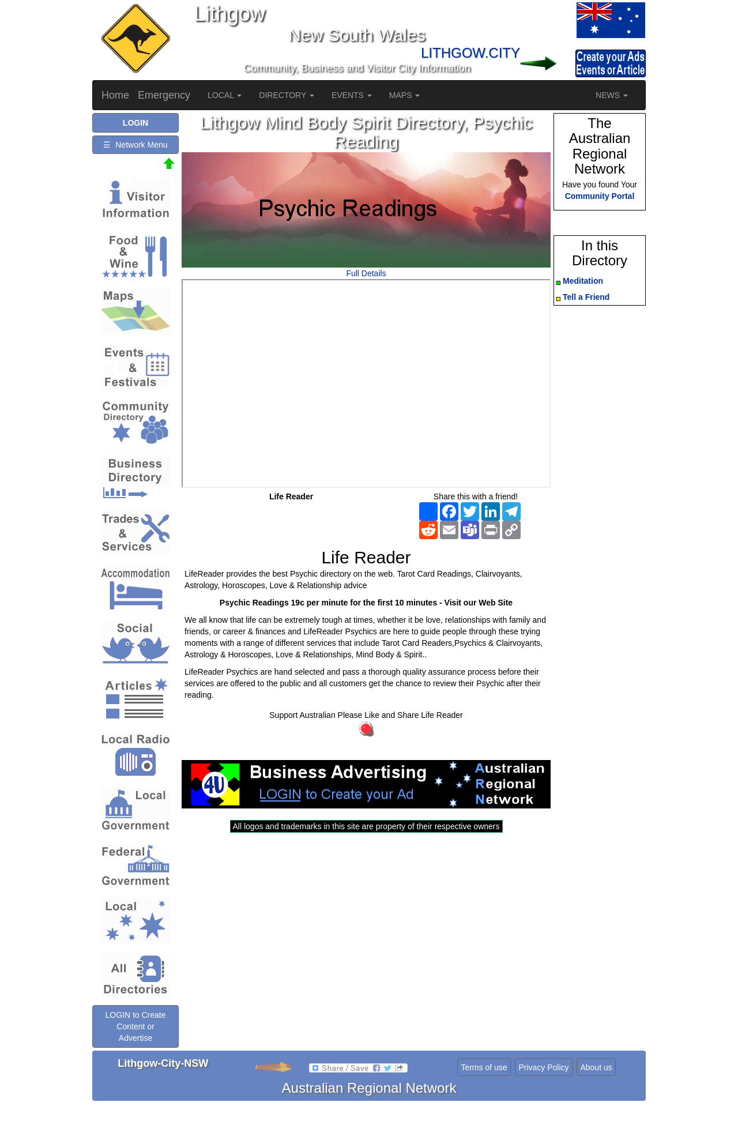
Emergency (164, 95)
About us (596, 1067)
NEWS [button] (612, 95)
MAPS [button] (404, 95)
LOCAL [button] (225, 95)
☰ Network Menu (135, 144)
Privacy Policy (543, 1067)
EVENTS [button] (352, 95)
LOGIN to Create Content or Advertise (135, 1026)
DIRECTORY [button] (286, 95)
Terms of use (484, 1067)
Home (115, 95)
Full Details (366, 273)
